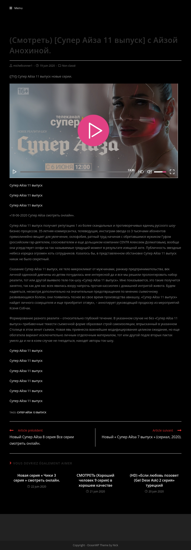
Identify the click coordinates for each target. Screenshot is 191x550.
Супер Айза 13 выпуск (31, 412)
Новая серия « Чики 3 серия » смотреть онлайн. (37, 478)
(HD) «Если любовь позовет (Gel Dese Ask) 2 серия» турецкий (154, 480)
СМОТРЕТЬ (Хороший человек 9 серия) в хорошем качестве (95, 480)
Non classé (68, 66)
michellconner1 (22, 66)
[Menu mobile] (16, 8)
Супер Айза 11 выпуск (26, 185)
